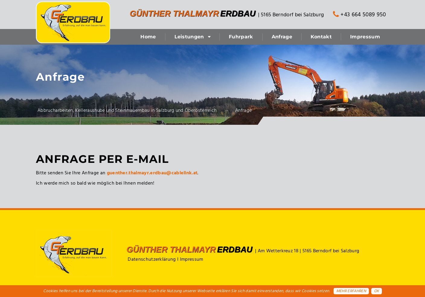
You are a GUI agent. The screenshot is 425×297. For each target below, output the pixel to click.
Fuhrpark (241, 37)
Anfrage (282, 37)
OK (376, 291)
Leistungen (189, 37)
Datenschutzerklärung (152, 259)
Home (148, 37)
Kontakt (321, 37)
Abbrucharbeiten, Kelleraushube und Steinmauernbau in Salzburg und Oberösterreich (127, 111)
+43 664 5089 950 (359, 14)
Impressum (365, 37)
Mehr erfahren (351, 291)
